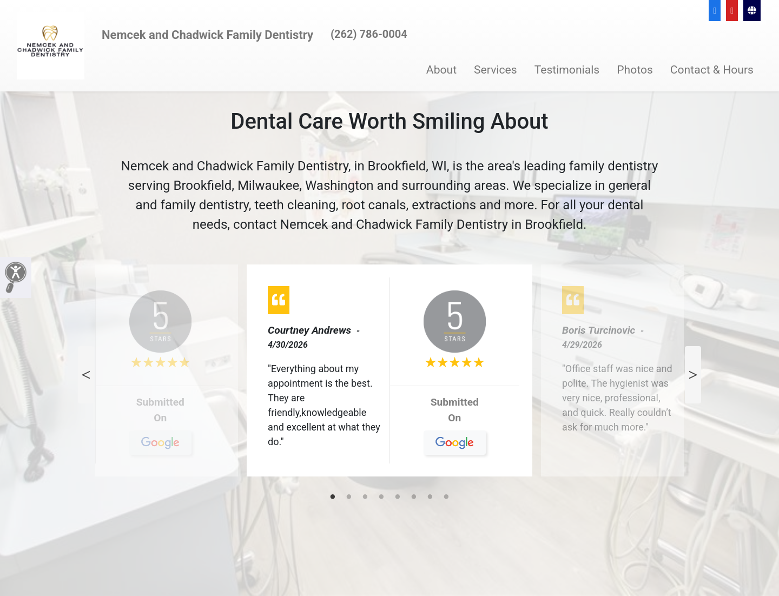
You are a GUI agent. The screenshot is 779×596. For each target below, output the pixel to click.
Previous (86, 374)
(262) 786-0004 (369, 34)
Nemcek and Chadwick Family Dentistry (207, 35)
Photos (635, 69)
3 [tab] (365, 497)
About (441, 69)
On (160, 422)
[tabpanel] (389, 374)
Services (495, 69)
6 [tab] (413, 497)
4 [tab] (381, 497)
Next (693, 374)
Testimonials (567, 69)
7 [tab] (430, 497)
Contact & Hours (712, 69)
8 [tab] (446, 497)
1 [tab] (332, 497)
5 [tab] (397, 497)
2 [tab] (349, 497)
